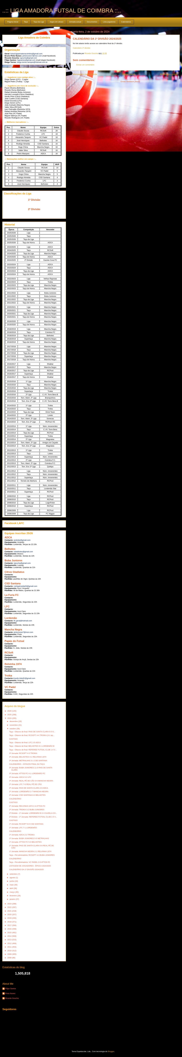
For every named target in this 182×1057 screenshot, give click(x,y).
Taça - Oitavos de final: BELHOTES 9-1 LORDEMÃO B (31, 746)
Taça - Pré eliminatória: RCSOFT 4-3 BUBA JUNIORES (32, 855)
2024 (9, 718)
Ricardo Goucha (12, 998)
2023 (9, 904)
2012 (9, 943)
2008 (9, 958)
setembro (14, 874)
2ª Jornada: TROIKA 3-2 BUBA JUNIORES (26, 810)
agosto (13, 877)
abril (12, 888)
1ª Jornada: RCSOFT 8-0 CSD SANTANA (26, 824)
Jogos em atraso (56, 22)
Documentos (92, 22)
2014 (9, 936)
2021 (9, 911)
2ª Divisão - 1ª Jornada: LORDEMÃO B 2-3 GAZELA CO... (33, 813)
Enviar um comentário (85, 65)
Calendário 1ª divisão (81, 48)
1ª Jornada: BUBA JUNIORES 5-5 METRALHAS (29, 838)
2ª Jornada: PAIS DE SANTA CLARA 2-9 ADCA (28, 788)
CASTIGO (13, 739)
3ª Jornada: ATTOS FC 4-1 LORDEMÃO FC (27, 773)
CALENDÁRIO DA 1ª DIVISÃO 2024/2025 (26, 869)
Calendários (126, 22)
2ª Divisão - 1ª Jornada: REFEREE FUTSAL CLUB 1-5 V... (33, 817)
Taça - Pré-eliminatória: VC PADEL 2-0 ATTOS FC (29, 862)
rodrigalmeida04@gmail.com (25, 586)
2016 (9, 929)
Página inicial (12, 22)
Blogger (111, 1051)
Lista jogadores (109, 22)
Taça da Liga (39, 22)
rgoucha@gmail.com (28, 58)
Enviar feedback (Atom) (130, 81)
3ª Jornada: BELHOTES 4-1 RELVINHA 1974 (27, 757)
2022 (9, 907)
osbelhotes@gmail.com (23, 552)
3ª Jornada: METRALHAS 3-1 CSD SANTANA (28, 760)
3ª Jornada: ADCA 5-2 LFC (20, 777)
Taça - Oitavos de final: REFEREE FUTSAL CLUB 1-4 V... (32, 750)
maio (12, 885)
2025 (9, 715)
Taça (26, 22)
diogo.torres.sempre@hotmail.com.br (32, 62)
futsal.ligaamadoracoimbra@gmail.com (26, 54)
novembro (14, 725)
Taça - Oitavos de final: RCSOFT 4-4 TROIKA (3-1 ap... (31, 735)
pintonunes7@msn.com (32, 56)
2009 (9, 954)
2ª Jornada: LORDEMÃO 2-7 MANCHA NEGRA (28, 791)
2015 (9, 932)
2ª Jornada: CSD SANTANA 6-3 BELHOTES (27, 795)
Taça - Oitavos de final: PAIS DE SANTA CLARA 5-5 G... (32, 732)
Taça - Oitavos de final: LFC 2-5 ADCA (25, 742)
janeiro (13, 899)
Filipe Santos (10, 988)
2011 (9, 947)
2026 (9, 711)
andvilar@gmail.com (22, 540)
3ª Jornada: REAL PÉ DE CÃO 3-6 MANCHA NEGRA (31, 781)
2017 (9, 925)
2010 (9, 951)
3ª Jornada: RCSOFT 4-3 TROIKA (23, 753)
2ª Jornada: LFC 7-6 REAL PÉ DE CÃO (25, 784)
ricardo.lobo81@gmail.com (24, 678)
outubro (13, 729)
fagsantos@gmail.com (26, 60)
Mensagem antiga (168, 74)
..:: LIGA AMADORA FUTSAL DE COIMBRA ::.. (61, 10)
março (12, 892)
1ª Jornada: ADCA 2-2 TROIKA (22, 835)
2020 (9, 914)
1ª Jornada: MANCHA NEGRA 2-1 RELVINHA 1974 (30, 851)
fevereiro (13, 896)
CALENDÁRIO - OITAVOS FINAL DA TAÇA (27, 764)
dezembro (14, 721)
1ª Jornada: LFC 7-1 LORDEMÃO (23, 828)
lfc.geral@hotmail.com (23, 621)
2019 (9, 918)
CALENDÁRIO (15, 799)
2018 (9, 922)
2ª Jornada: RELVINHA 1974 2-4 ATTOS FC (27, 806)
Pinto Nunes (10, 993)
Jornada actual (75, 22)
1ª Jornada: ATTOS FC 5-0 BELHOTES (25, 842)
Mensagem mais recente (85, 74)
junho (12, 881)
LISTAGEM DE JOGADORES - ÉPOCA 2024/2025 (30, 866)
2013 (9, 940)
